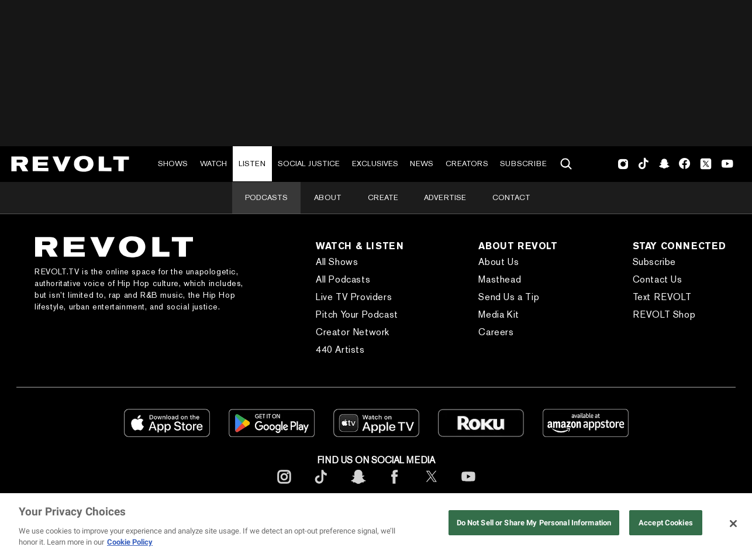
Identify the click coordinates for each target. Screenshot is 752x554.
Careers (495, 332)
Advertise (445, 197)
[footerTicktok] (321, 486)
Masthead (499, 279)
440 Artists (340, 349)
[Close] (733, 523)
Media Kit (498, 314)
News (421, 163)
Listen (252, 163)
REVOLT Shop (664, 314)
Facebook (684, 163)
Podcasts (266, 197)
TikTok (643, 163)
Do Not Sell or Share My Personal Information (534, 522)
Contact (511, 197)
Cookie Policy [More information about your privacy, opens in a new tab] (130, 542)
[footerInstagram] (284, 486)
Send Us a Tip (508, 297)
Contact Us (657, 279)
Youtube (727, 165)
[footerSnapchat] (358, 486)
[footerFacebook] (395, 486)
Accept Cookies (666, 522)
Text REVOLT (662, 297)
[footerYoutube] (468, 486)
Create (383, 197)
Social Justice (309, 163)
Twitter (705, 163)
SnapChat (664, 163)
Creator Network (352, 332)
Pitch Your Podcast (357, 314)
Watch (213, 163)
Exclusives (375, 163)
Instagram (623, 163)
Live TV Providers (354, 297)
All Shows (337, 262)
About (327, 197)
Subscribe (523, 163)
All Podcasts (343, 279)
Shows (173, 163)
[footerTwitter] (432, 486)
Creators (467, 163)
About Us (498, 262)
